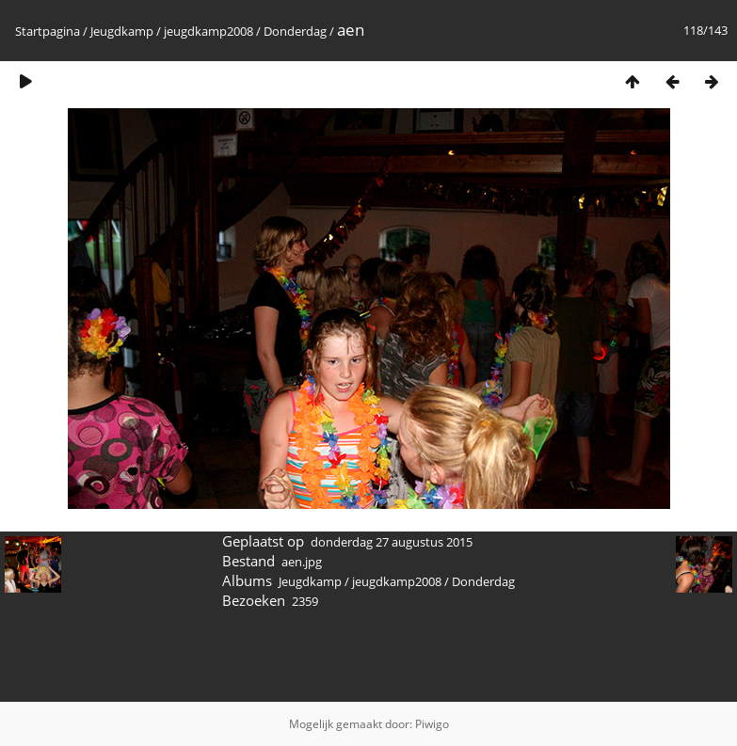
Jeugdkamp (121, 31)
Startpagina (47, 31)
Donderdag (295, 31)
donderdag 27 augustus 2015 (392, 541)
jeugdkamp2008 (208, 31)
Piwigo (432, 724)
